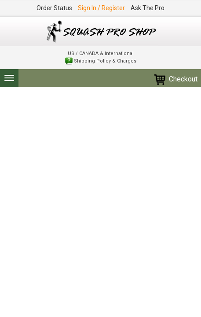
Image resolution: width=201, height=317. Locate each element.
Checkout (175, 79)
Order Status (54, 7)
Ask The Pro (147, 7)
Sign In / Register (101, 7)
